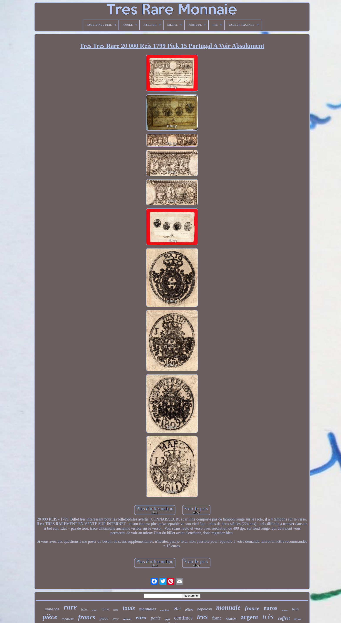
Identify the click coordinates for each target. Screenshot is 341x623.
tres (202, 617)
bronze (285, 610)
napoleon (204, 609)
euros (270, 608)
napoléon (164, 610)
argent (249, 617)
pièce (50, 617)
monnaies (147, 609)
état (177, 608)
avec (116, 619)
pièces (189, 609)
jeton (94, 610)
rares (115, 609)
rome (105, 609)
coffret (284, 618)
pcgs (167, 619)
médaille (68, 619)
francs (86, 617)
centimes (183, 618)
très (268, 617)
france (252, 608)
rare (70, 607)
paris (155, 618)
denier (297, 619)
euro (141, 617)
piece (104, 618)
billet (84, 609)
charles (231, 619)
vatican (127, 619)
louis (129, 608)
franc (216, 618)
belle (295, 609)
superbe (52, 609)
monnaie (228, 607)
